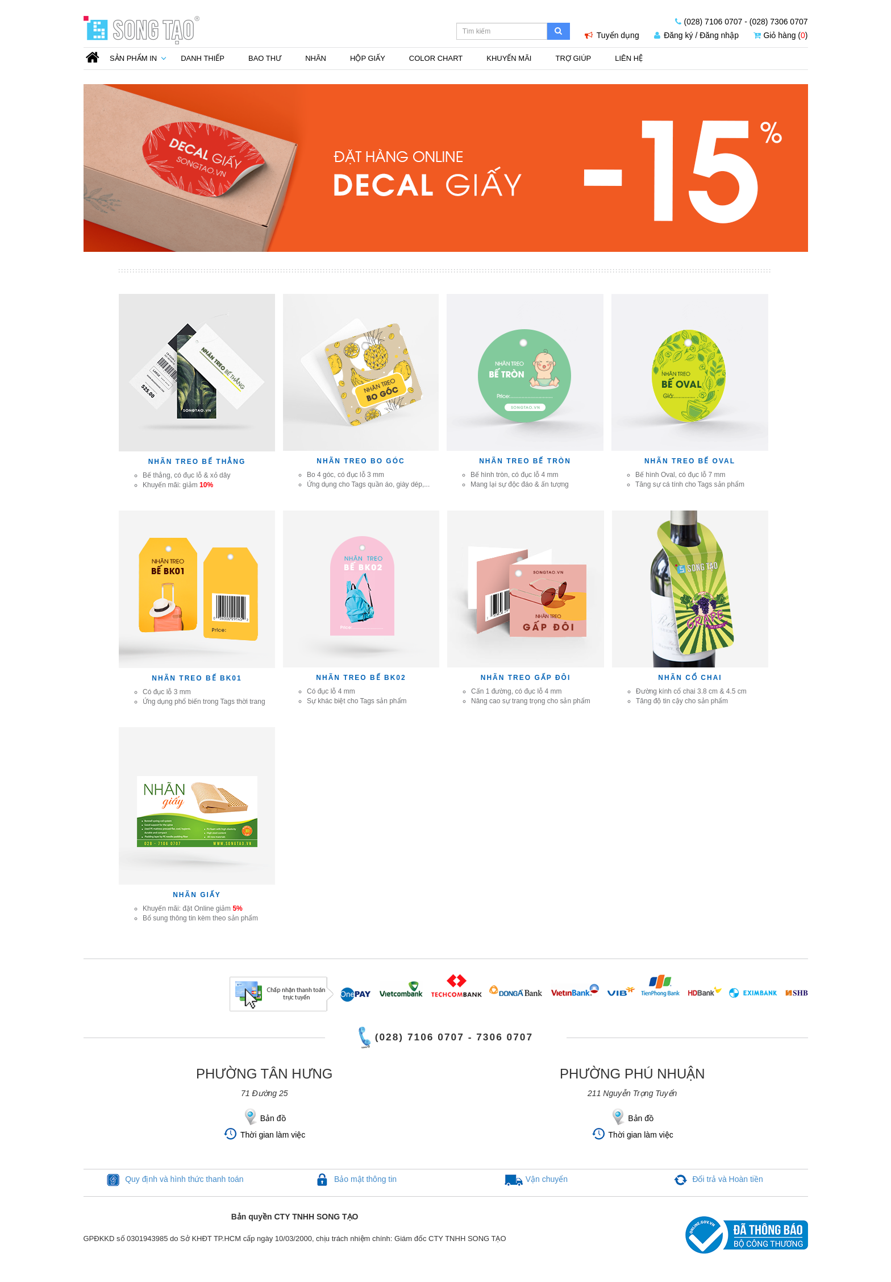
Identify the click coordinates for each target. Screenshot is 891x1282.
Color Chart (436, 58)
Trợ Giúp (573, 58)
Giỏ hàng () (780, 35)
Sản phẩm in (133, 58)
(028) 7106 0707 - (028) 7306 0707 (741, 21)
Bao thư (264, 58)
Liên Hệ (629, 58)
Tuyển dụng (612, 35)
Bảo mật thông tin (365, 1179)
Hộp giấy (367, 58)
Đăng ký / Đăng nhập (696, 35)
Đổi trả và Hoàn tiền (727, 1179)
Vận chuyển (547, 1179)
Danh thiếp (202, 58)
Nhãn (315, 58)
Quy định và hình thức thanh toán (184, 1179)
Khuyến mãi (508, 58)
